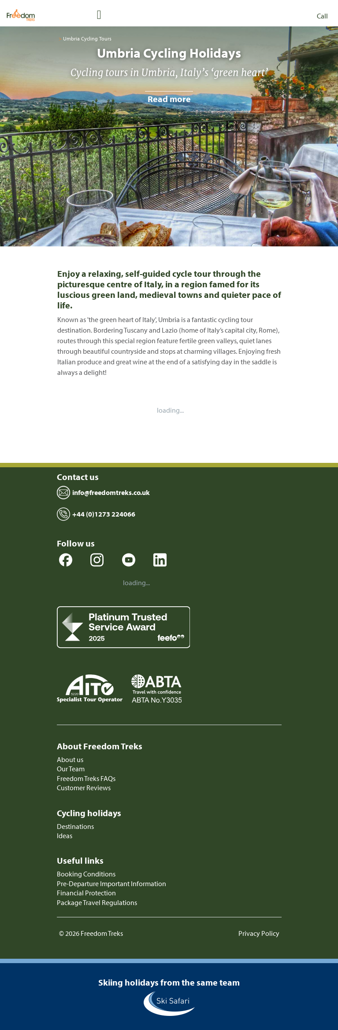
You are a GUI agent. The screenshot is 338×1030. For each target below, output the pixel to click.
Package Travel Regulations (97, 902)
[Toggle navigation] (99, 14)
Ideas (64, 835)
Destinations (75, 826)
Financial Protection (86, 892)
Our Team (71, 768)
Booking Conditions (86, 873)
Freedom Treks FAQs (86, 778)
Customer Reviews (84, 787)
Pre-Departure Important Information (111, 883)
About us (70, 759)
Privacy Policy (258, 933)
